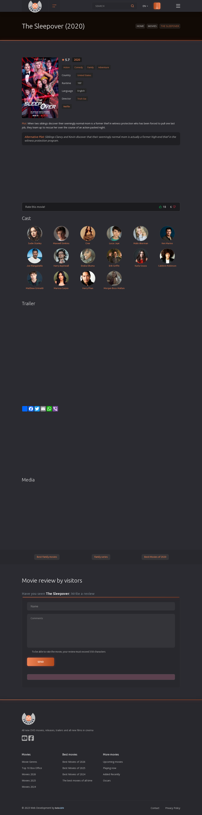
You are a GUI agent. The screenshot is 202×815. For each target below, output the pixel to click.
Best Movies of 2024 (73, 774)
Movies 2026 (29, 774)
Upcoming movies (113, 761)
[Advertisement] (101, 173)
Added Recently (111, 774)
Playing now (109, 768)
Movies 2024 (29, 786)
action (86, 127)
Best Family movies (47, 557)
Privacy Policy (172, 808)
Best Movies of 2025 (73, 768)
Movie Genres (29, 761)
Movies (152, 26)
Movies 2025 (29, 780)
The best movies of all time (77, 780)
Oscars (107, 780)
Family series (101, 557)
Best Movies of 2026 (73, 761)
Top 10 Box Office (32, 768)
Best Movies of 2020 (155, 557)
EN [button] (146, 6)
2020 (77, 60)
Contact (155, 808)
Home (140, 26)
